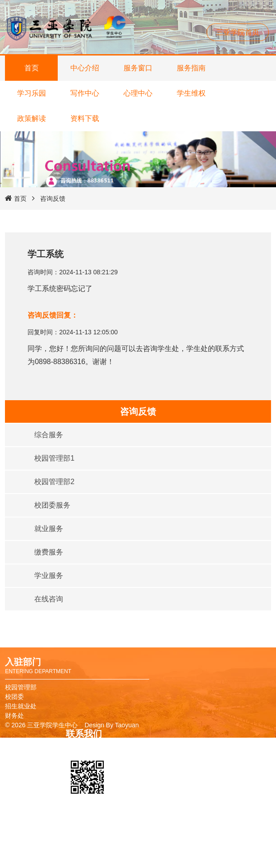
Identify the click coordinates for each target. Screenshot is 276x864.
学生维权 (191, 93)
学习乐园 (31, 93)
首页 (31, 68)
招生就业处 (21, 706)
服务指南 (191, 68)
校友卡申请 (142, 829)
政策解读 (31, 118)
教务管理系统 (146, 848)
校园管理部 (21, 687)
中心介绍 (84, 68)
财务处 (14, 715)
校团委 (14, 696)
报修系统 (139, 857)
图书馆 (136, 838)
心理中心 (138, 93)
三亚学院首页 (237, 32)
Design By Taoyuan (111, 725)
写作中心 (84, 93)
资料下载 (84, 118)
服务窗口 (138, 68)
